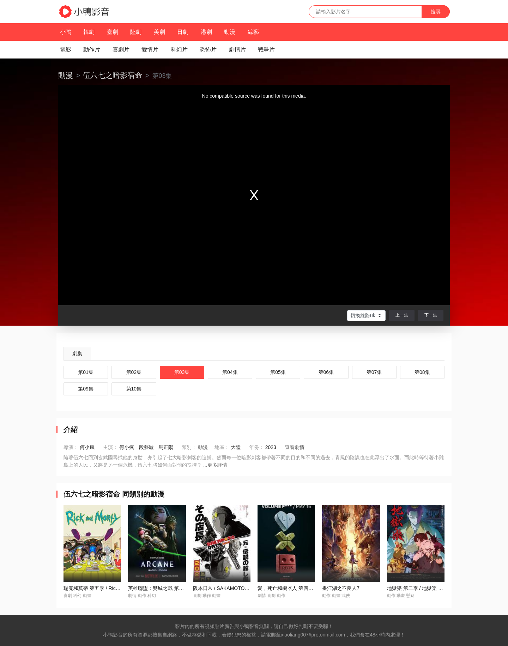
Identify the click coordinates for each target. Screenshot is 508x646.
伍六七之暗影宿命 (112, 75)
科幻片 (179, 50)
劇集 (77, 353)
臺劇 (112, 32)
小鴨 (65, 32)
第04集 (230, 372)
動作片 (91, 50)
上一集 (401, 315)
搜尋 (436, 11)
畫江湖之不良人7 (340, 588)
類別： (189, 447)
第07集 (374, 372)
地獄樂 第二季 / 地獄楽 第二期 (420, 588)
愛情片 (149, 50)
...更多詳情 (215, 465)
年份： (256, 447)
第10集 (134, 389)
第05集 (278, 372)
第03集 (182, 372)
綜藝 (253, 32)
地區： (221, 447)
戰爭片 (266, 50)
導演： (71, 447)
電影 (65, 50)
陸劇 (135, 32)
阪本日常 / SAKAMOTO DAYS (226, 588)
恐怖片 (208, 50)
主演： (110, 447)
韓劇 (89, 32)
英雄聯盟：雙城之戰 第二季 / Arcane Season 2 (179, 588)
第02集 (134, 372)
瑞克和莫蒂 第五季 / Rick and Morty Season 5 (114, 588)
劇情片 (237, 50)
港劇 (206, 32)
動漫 (229, 32)
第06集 (326, 372)
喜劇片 (121, 50)
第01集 (85, 372)
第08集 (422, 372)
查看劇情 (294, 447)
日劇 (182, 32)
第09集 (85, 389)
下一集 (430, 315)
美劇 (159, 32)
